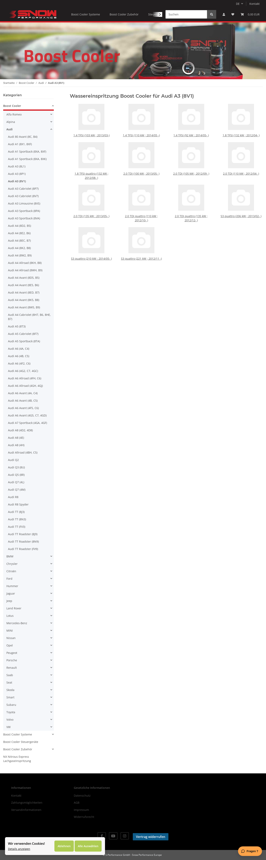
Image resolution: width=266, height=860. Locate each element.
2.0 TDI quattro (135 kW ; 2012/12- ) (191, 212)
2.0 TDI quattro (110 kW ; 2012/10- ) (141, 212)
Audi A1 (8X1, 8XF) (20, 144)
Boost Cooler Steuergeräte (20, 742)
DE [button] (238, 4)
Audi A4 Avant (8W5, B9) (24, 307)
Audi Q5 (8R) (16, 475)
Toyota (10, 712)
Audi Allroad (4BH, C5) (22, 452)
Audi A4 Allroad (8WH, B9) (25, 270)
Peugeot (11, 653)
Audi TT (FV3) (16, 527)
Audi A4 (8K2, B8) (19, 248)
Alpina (10, 122)
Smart (10, 697)
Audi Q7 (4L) (16, 482)
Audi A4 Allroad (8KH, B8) (25, 263)
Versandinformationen (26, 810)
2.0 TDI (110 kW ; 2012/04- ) (241, 172)
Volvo (9, 719)
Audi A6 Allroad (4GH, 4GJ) (25, 386)
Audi (9, 129)
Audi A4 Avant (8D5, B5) (23, 278)
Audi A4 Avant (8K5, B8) (23, 300)
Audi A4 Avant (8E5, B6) (23, 285)
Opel (9, 645)
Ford (9, 578)
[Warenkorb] (250, 14)
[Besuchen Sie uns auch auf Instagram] (125, 835)
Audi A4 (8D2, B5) (19, 226)
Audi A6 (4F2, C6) (19, 363)
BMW (9, 556)
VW (8, 727)
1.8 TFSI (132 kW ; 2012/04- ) (241, 134)
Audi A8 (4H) (16, 445)
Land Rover (13, 608)
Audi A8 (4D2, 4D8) (20, 430)
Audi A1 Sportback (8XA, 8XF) (27, 151)
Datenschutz (82, 795)
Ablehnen (64, 846)
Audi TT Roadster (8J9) (22, 534)
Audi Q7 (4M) (16, 489)
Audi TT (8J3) (16, 512)
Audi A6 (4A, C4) (18, 348)
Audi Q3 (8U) (16, 467)
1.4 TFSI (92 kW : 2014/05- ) (191, 134)
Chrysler (12, 564)
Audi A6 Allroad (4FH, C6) (24, 378)
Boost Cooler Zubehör (17, 749)
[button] (223, 14)
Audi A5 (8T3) (17, 326)
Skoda (10, 690)
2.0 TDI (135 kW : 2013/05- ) (91, 211)
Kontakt (254, 4)
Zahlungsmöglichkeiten (26, 802)
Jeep (9, 601)
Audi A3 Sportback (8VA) (24, 218)
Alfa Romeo (14, 114)
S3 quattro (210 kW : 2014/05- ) (91, 253)
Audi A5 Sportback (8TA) (24, 341)
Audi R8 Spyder (18, 504)
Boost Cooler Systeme (17, 734)
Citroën (11, 571)
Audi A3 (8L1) (16, 166)
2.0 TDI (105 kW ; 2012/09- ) (191, 172)
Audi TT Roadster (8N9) (23, 541)
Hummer (12, 586)
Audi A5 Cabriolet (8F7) (23, 334)
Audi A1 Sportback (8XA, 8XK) (27, 159)
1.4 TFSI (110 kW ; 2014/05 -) (141, 134)
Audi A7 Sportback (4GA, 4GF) (27, 423)
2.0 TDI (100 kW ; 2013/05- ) (141, 172)
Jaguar (10, 593)
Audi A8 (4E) (16, 438)
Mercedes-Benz (16, 623)
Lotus (10, 616)
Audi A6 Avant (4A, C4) (23, 393)
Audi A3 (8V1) (17, 181)
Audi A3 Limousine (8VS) (24, 203)
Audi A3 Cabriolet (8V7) (23, 196)
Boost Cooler (12, 106)
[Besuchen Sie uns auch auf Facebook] (102, 835)
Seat (9, 682)
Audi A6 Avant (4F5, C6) (23, 408)
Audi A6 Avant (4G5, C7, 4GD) (27, 415)
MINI (9, 630)
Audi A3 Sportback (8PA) (24, 211)
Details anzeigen (19, 849)
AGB (76, 802)
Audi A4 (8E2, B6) (19, 233)
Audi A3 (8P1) (17, 174)
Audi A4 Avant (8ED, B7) (23, 292)
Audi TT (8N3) (17, 519)
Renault (11, 668)
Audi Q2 (13, 460)
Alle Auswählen (88, 846)
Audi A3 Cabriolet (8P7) (23, 188)
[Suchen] (186, 14)
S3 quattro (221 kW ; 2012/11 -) (141, 253)
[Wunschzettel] (232, 14)
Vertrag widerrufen (150, 837)
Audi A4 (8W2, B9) (20, 255)
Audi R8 (13, 497)
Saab (9, 675)
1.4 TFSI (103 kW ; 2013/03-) (91, 134)
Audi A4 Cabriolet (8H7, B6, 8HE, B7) (29, 317)
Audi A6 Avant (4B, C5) (23, 400)
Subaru (11, 705)
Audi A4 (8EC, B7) (19, 240)
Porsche (11, 660)
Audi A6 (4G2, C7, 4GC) (23, 371)
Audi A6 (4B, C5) (18, 356)
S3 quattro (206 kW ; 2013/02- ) (241, 211)
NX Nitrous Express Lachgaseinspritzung (17, 759)
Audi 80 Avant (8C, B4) (22, 137)
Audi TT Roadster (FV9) (23, 549)
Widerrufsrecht (84, 817)
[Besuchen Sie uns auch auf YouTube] (113, 835)
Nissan (11, 638)
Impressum (81, 810)
